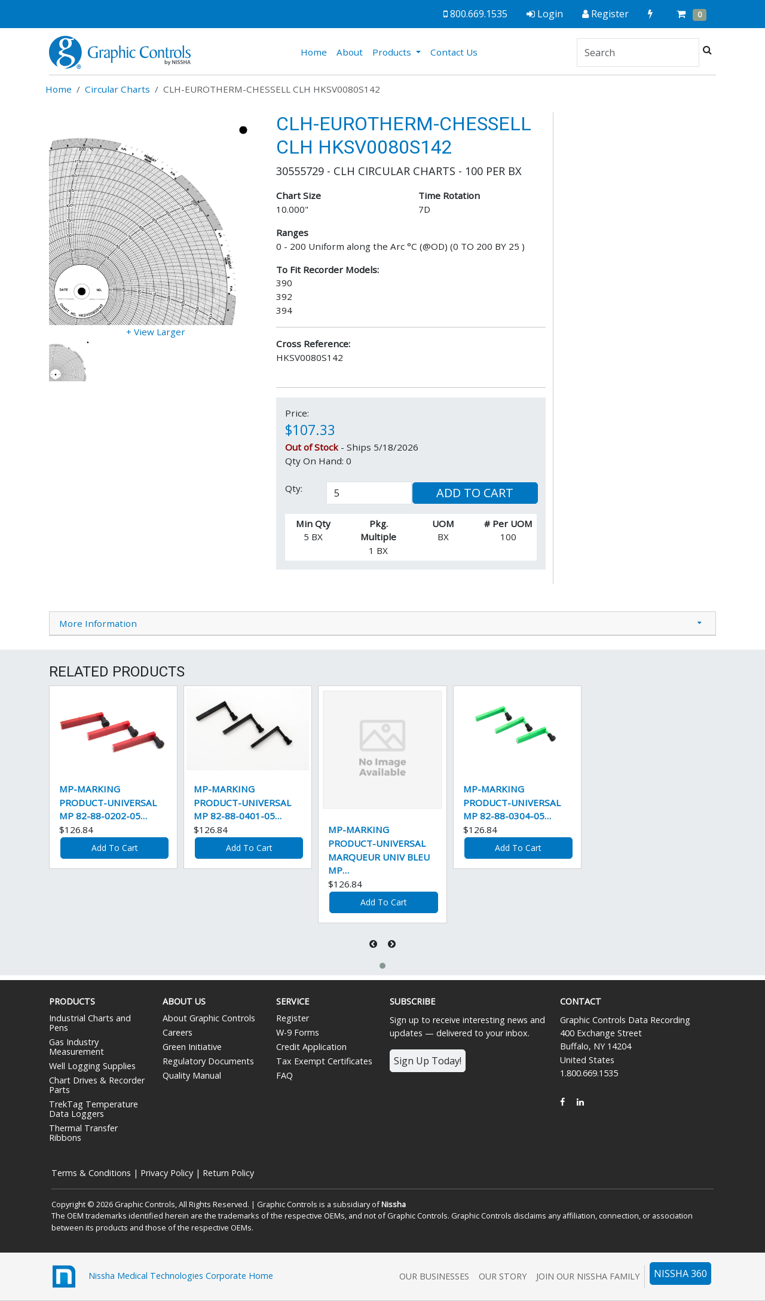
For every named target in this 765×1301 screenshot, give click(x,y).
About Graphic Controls (209, 1018)
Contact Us (454, 52)
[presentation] (374, 944)
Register (292, 1018)
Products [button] (393, 52)
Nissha (393, 1204)
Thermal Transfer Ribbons (83, 1132)
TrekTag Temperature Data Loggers (93, 1108)
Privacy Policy (166, 1172)
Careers (177, 1032)
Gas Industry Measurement (76, 1046)
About (349, 52)
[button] (382, 966)
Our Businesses (434, 1276)
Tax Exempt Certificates (324, 1061)
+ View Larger (155, 332)
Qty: (293, 488)
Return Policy (228, 1172)
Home (316, 51)
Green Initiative (192, 1046)
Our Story (503, 1276)
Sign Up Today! (427, 1060)
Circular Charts (117, 89)
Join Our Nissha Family (587, 1276)
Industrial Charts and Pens (90, 1022)
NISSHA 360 (680, 1273)
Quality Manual (192, 1075)
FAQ (284, 1075)
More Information (98, 623)
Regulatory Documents (208, 1061)
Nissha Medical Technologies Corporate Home (161, 1276)
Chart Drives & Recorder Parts (97, 1085)
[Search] (638, 52)
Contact (580, 1001)
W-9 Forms (297, 1032)
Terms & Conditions (91, 1172)
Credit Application (311, 1046)
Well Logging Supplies (92, 1066)
